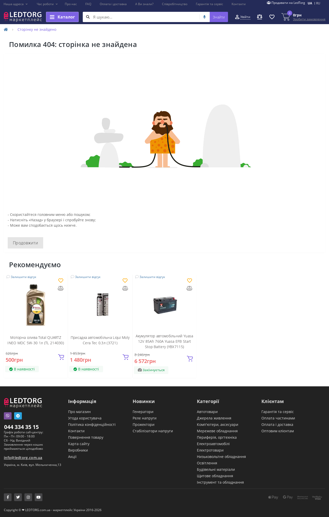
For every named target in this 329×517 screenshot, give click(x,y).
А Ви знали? (144, 4)
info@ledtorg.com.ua (23, 457)
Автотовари (207, 411)
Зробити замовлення (309, 19)
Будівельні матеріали (216, 469)
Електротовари (210, 450)
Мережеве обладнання (217, 430)
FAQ (88, 4)
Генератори (143, 411)
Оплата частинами (278, 418)
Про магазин (79, 411)
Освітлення (207, 463)
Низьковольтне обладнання (221, 456)
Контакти (239, 4)
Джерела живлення (214, 418)
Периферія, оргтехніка (217, 437)
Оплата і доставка (113, 4)
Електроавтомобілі (213, 443)
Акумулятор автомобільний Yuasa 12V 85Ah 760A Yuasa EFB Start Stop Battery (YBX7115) (164, 341)
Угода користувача (85, 418)
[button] (16, 4)
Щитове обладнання (215, 475)
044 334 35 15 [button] (21, 427)
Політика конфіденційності (92, 424)
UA (310, 3)
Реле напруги (145, 418)
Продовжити (25, 243)
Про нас (71, 4)
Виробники (78, 450)
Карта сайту (78, 443)
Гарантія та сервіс (209, 4)
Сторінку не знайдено (36, 29)
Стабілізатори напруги (153, 430)
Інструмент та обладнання (220, 482)
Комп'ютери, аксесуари (217, 424)
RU (318, 3)
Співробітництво (174, 4)
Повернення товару (85, 437)
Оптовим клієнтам (277, 430)
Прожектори (143, 424)
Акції (72, 456)
